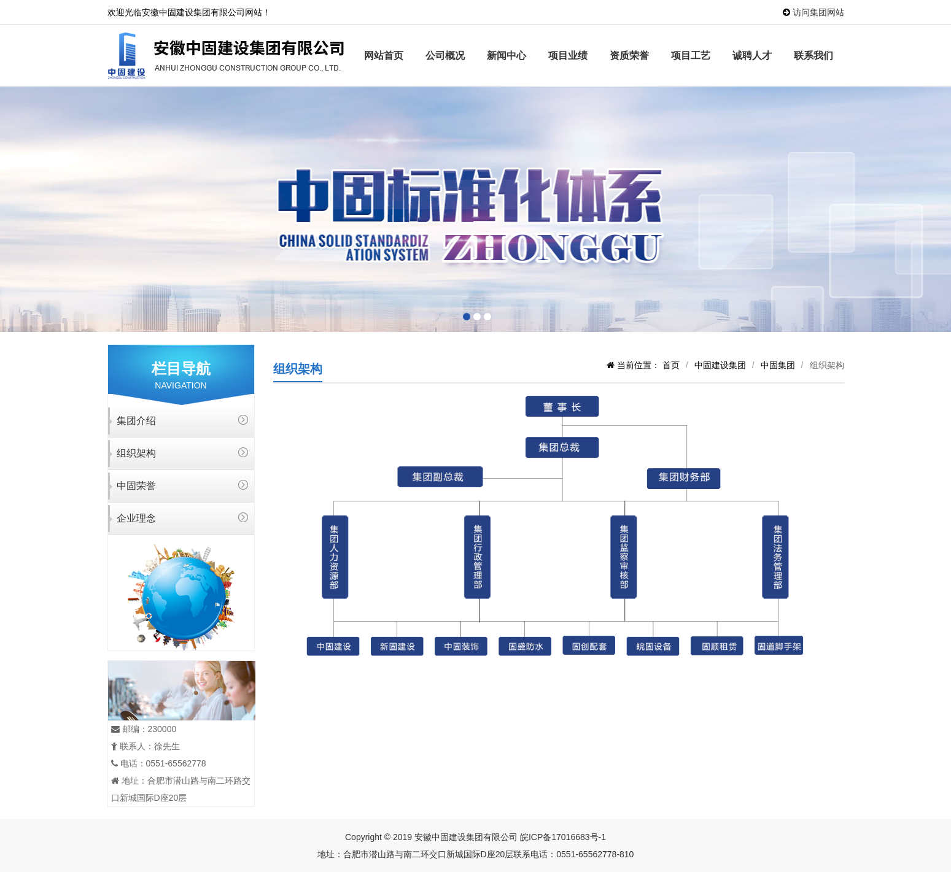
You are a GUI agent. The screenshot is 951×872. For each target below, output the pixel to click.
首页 (671, 365)
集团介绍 (136, 420)
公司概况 (445, 55)
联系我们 (813, 55)
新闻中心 (506, 55)
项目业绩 (568, 55)
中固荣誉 (136, 485)
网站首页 (383, 55)
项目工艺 (690, 55)
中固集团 (778, 365)
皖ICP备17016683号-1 (563, 837)
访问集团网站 (818, 12)
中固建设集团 (720, 365)
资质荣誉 (629, 55)
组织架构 (136, 453)
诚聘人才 (752, 55)
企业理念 (136, 518)
